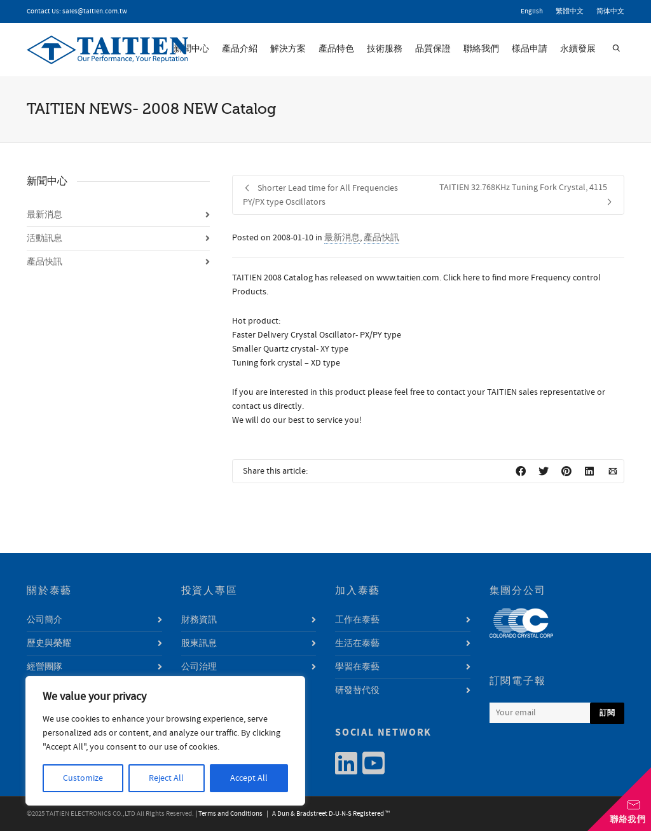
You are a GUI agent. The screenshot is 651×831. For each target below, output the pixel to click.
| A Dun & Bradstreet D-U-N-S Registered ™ (327, 813)
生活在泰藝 (357, 643)
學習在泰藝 (357, 667)
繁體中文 (570, 11)
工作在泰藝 (357, 620)
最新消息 (342, 238)
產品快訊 (381, 238)
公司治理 (199, 667)
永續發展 (578, 49)
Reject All (166, 778)
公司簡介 (44, 620)
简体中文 (610, 11)
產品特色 (336, 49)
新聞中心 (191, 49)
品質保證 (433, 49)
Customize (83, 778)
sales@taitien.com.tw (94, 11)
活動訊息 (44, 238)
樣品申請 (529, 49)
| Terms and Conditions (229, 813)
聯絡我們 (481, 49)
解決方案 (288, 49)
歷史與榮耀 (49, 643)
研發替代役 (357, 690)
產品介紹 (239, 49)
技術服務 (384, 49)
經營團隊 (44, 667)
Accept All (249, 778)
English (532, 11)
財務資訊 (199, 620)
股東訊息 (199, 643)
